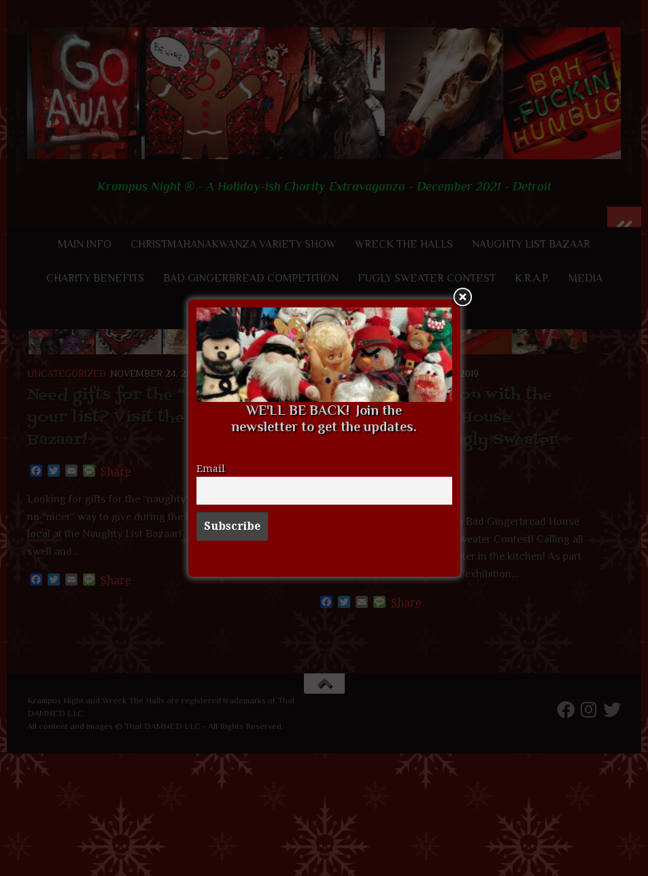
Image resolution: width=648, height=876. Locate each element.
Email (211, 468)
